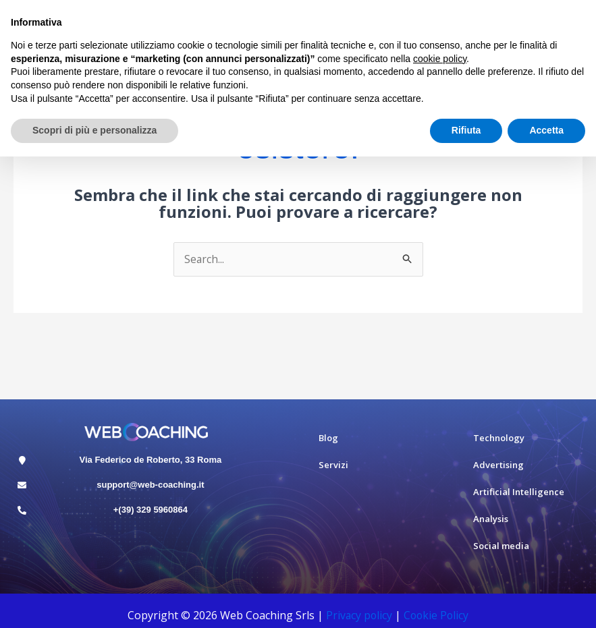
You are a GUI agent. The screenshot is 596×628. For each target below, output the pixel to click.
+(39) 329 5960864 (150, 510)
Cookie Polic (434, 615)
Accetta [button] (546, 130)
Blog (328, 438)
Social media (501, 546)
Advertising (498, 465)
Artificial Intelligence (518, 492)
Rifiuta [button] (466, 130)
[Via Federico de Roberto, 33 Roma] (22, 460)
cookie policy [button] (439, 58)
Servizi (333, 465)
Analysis (490, 519)
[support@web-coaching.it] (22, 485)
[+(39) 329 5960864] (22, 510)
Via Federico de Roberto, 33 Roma (151, 460)
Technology (498, 438)
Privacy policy (358, 615)
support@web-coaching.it (150, 485)
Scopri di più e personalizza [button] (94, 130)
